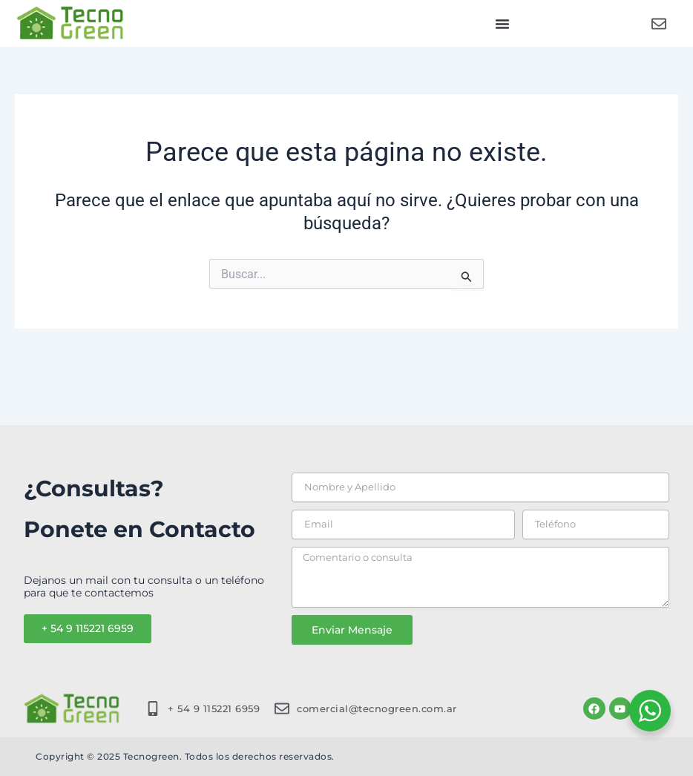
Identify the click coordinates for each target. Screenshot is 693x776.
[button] (502, 24)
